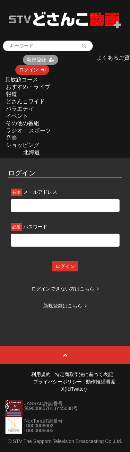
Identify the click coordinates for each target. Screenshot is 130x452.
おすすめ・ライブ (28, 87)
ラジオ (14, 130)
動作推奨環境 (100, 381)
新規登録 (40, 59)
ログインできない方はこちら (65, 289)
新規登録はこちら (65, 305)
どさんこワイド (25, 101)
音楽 (11, 138)
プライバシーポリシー (57, 381)
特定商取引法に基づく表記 (84, 374)
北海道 (31, 152)
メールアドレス (40, 192)
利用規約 (41, 374)
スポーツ (40, 130)
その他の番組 (22, 123)
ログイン (32, 69)
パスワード (35, 226)
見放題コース (21, 79)
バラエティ (20, 109)
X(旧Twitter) (74, 389)
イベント (17, 116)
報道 (11, 94)
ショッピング (22, 145)
